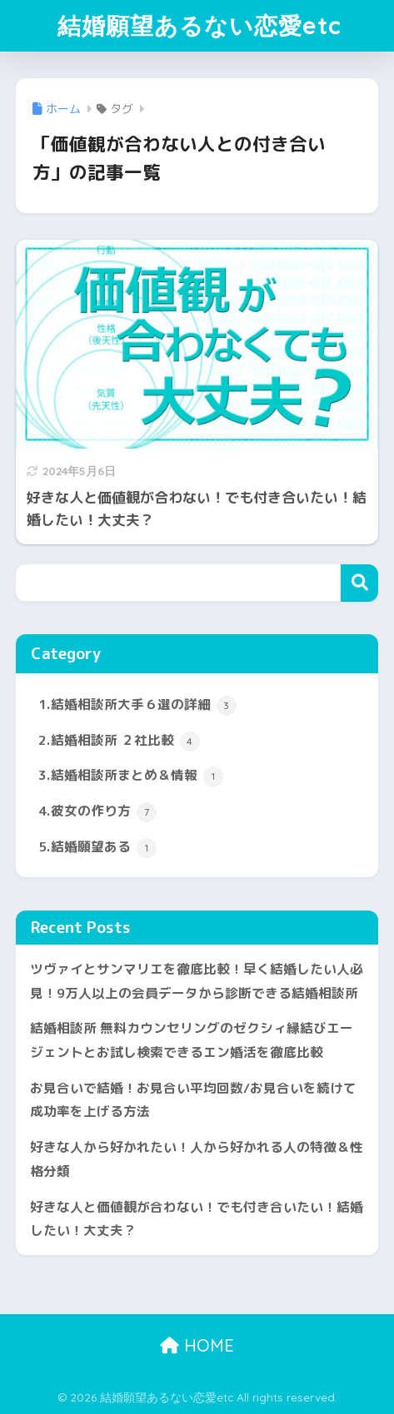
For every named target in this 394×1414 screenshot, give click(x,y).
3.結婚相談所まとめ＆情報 (130, 776)
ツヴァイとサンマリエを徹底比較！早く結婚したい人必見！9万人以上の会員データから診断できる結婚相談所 (196, 981)
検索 (359, 583)
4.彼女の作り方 (97, 811)
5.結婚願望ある (97, 847)
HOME (197, 1345)
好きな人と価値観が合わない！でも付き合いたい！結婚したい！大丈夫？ (196, 1219)
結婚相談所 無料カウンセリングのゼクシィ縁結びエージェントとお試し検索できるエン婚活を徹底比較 (191, 1040)
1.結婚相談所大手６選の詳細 (137, 705)
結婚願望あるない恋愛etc (199, 25)
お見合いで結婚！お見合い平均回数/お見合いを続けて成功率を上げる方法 (193, 1100)
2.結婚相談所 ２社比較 (119, 741)
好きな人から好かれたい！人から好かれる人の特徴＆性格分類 (196, 1159)
